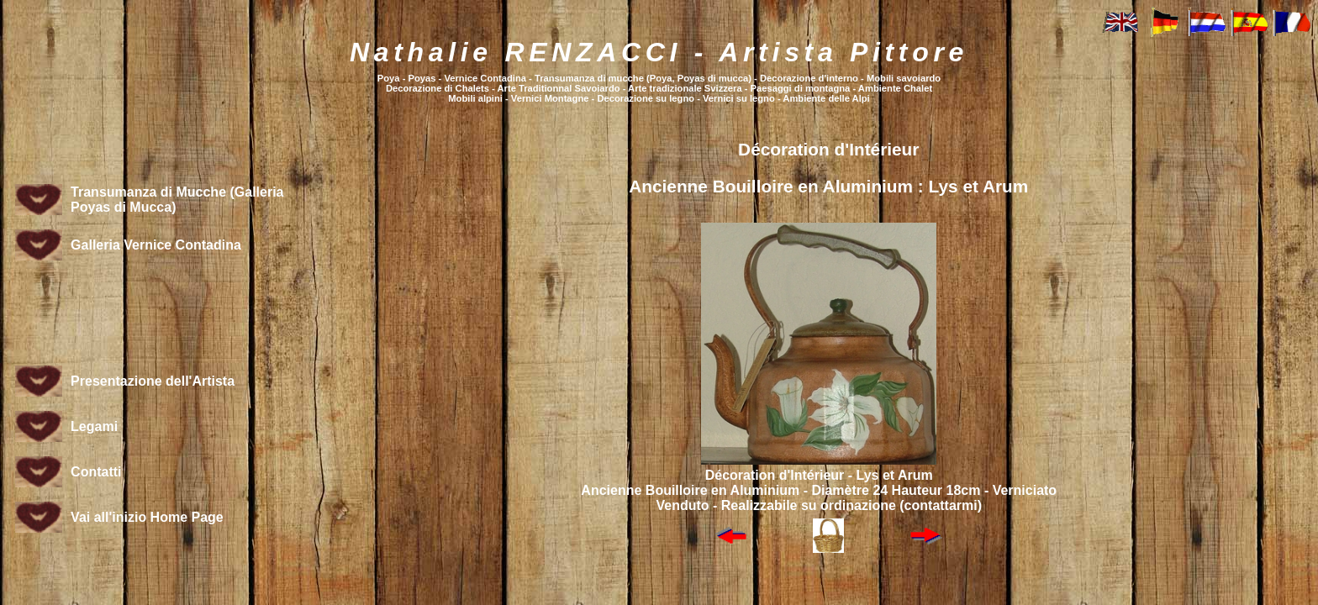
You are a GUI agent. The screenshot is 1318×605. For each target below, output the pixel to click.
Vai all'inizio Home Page (147, 517)
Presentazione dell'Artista (153, 381)
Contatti (96, 472)
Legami (94, 426)
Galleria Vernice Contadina (156, 245)
